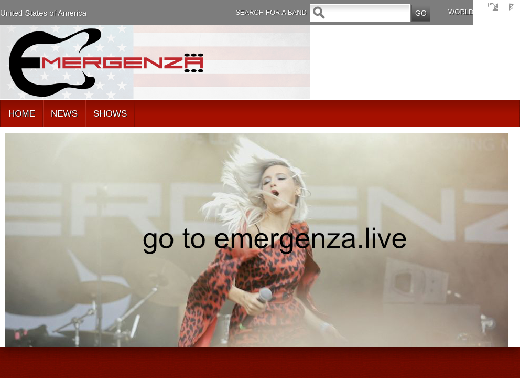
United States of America (43, 12)
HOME (21, 114)
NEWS (64, 114)
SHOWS (110, 114)
